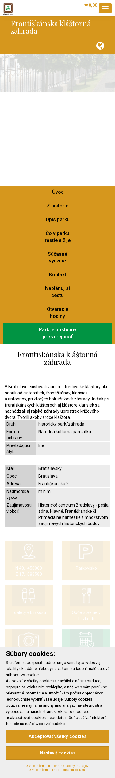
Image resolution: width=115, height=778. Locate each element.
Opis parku (58, 219)
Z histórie (57, 206)
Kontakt (57, 274)
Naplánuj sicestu (57, 291)
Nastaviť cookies (57, 753)
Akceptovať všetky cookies (57, 736)
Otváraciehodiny (57, 312)
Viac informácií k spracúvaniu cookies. (57, 770)
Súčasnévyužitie (57, 257)
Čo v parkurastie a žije (58, 236)
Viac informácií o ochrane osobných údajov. (57, 766)
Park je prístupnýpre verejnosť (57, 333)
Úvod (58, 192)
